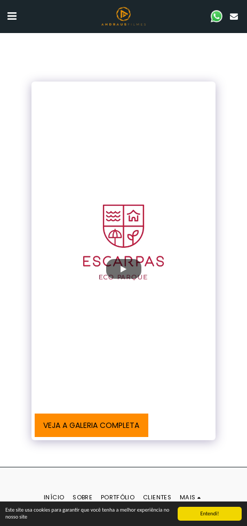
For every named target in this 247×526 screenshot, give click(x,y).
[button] (12, 16)
